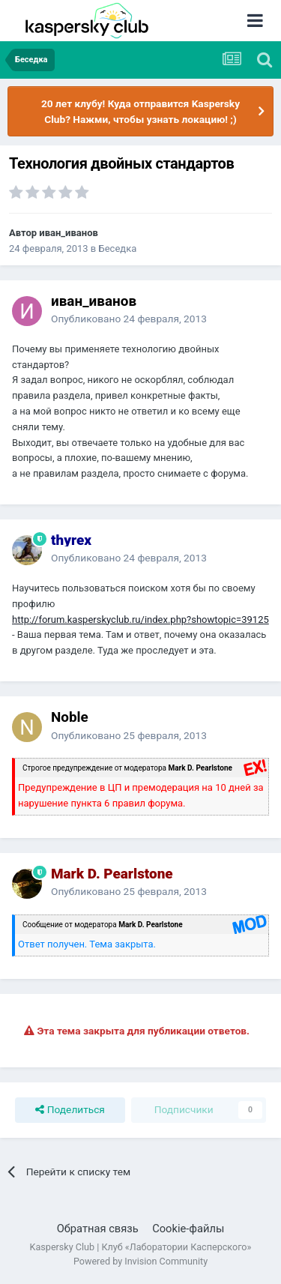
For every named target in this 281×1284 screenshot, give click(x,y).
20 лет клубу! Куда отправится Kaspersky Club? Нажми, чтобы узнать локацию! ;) (140, 111)
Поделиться (70, 1110)
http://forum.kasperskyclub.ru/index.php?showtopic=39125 (140, 619)
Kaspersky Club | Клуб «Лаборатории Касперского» (141, 1247)
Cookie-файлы (188, 1228)
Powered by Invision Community (140, 1261)
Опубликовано (129, 319)
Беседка (118, 248)
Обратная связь (98, 1228)
